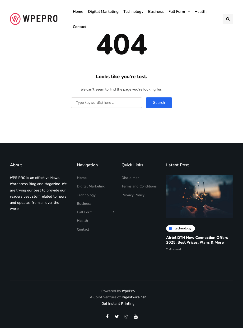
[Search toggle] (228, 19)
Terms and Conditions (139, 186)
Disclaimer (130, 177)
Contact (79, 26)
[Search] (106, 102)
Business (156, 11)
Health (200, 11)
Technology (133, 11)
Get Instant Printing (118, 303)
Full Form (176, 11)
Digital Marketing (103, 11)
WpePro (128, 291)
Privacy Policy (133, 195)
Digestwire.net (134, 297)
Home (78, 11)
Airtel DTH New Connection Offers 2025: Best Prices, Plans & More (197, 241)
